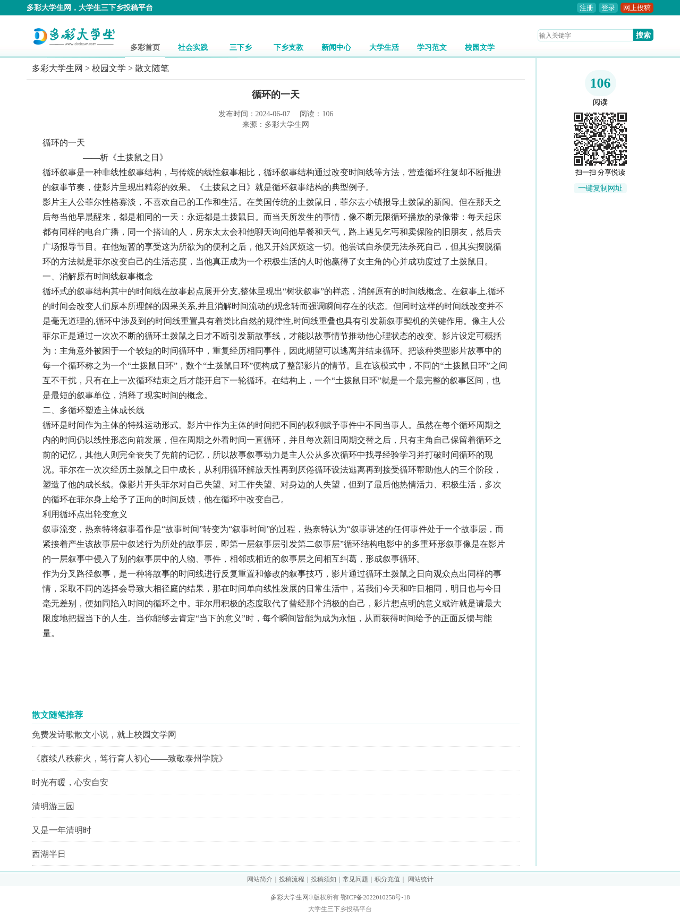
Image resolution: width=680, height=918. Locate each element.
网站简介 (260, 879)
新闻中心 (336, 48)
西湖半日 (49, 854)
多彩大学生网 (57, 68)
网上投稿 (637, 8)
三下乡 (241, 48)
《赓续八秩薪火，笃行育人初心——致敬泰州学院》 (129, 758)
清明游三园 (53, 806)
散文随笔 (152, 68)
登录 (608, 8)
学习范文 (432, 48)
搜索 (643, 35)
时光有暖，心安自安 (70, 782)
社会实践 (193, 48)
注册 (586, 8)
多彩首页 (145, 48)
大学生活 (384, 48)
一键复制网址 (600, 188)
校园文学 (480, 48)
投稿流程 (291, 879)
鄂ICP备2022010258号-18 (375, 897)
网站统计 (421, 879)
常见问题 (355, 879)
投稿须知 (323, 879)
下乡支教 (288, 48)
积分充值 (387, 879)
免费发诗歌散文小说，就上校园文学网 (104, 734)
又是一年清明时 (61, 830)
